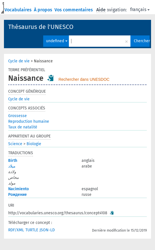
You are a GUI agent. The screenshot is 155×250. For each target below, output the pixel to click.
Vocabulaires (19, 9)
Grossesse (17, 115)
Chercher (142, 41)
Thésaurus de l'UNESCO (40, 27)
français (140, 9)
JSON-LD (47, 230)
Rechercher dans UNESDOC (84, 79)
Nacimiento (18, 189)
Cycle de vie (19, 61)
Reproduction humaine (28, 121)
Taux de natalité (22, 127)
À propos (43, 9)
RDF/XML (16, 230)
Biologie (34, 143)
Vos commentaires (74, 9)
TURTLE (31, 230)
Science (15, 143)
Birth (12, 160)
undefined (56, 41)
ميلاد (12, 166)
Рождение (17, 194)
